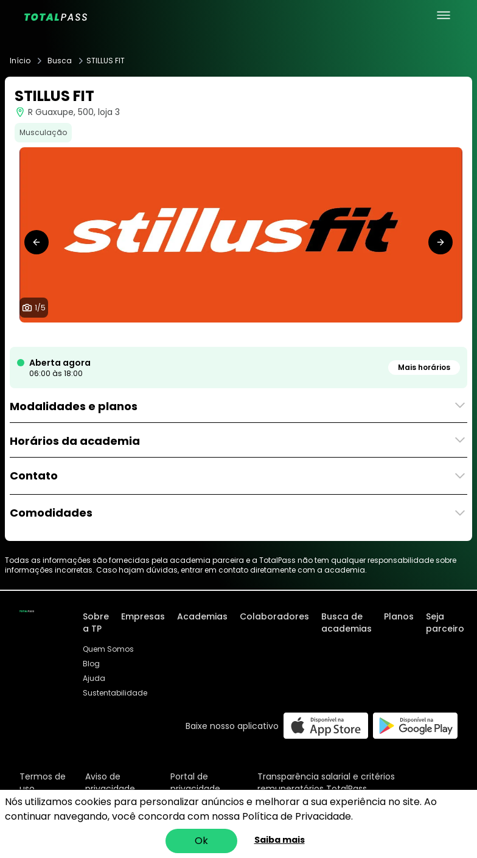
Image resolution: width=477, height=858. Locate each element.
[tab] (219, 334)
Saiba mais (279, 840)
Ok (201, 841)
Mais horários (424, 367)
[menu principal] (443, 15)
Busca (59, 61)
